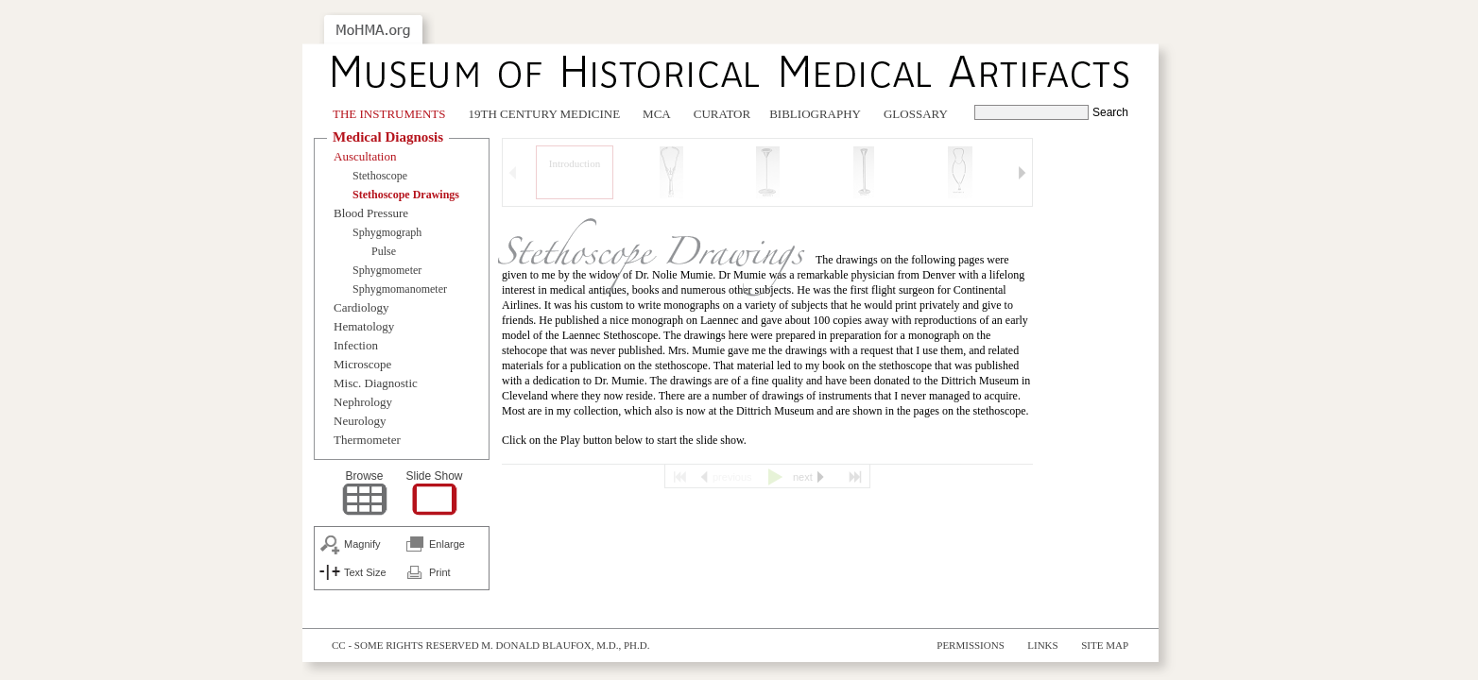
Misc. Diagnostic (376, 383)
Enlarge (447, 544)
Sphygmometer (386, 270)
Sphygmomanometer (399, 289)
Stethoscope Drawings (405, 194)
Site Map (1104, 645)
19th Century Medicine (545, 114)
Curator (722, 114)
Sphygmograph (386, 232)
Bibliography (815, 114)
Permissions (971, 645)
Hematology (364, 326)
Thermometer (367, 440)
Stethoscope (379, 175)
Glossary (916, 114)
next (803, 476)
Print (440, 572)
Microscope (362, 364)
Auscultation (365, 156)
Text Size (365, 572)
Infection (356, 345)
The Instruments (389, 114)
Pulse (383, 251)
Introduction (574, 163)
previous (732, 477)
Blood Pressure (371, 213)
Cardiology (361, 307)
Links (1042, 645)
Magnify (362, 544)
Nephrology (363, 402)
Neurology (360, 421)
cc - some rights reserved (405, 645)
